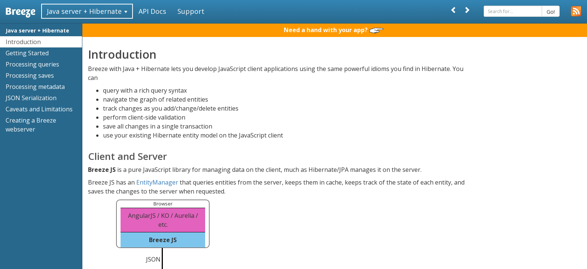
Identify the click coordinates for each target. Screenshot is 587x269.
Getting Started (27, 53)
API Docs (152, 11)
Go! (551, 11)
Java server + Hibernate (37, 30)
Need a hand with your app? (334, 30)
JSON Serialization (31, 98)
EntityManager (157, 182)
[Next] (466, 10)
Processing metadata (35, 87)
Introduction (23, 42)
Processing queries (32, 64)
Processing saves (30, 75)
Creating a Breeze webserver (31, 124)
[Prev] (453, 10)
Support (190, 11)
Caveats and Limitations (39, 109)
